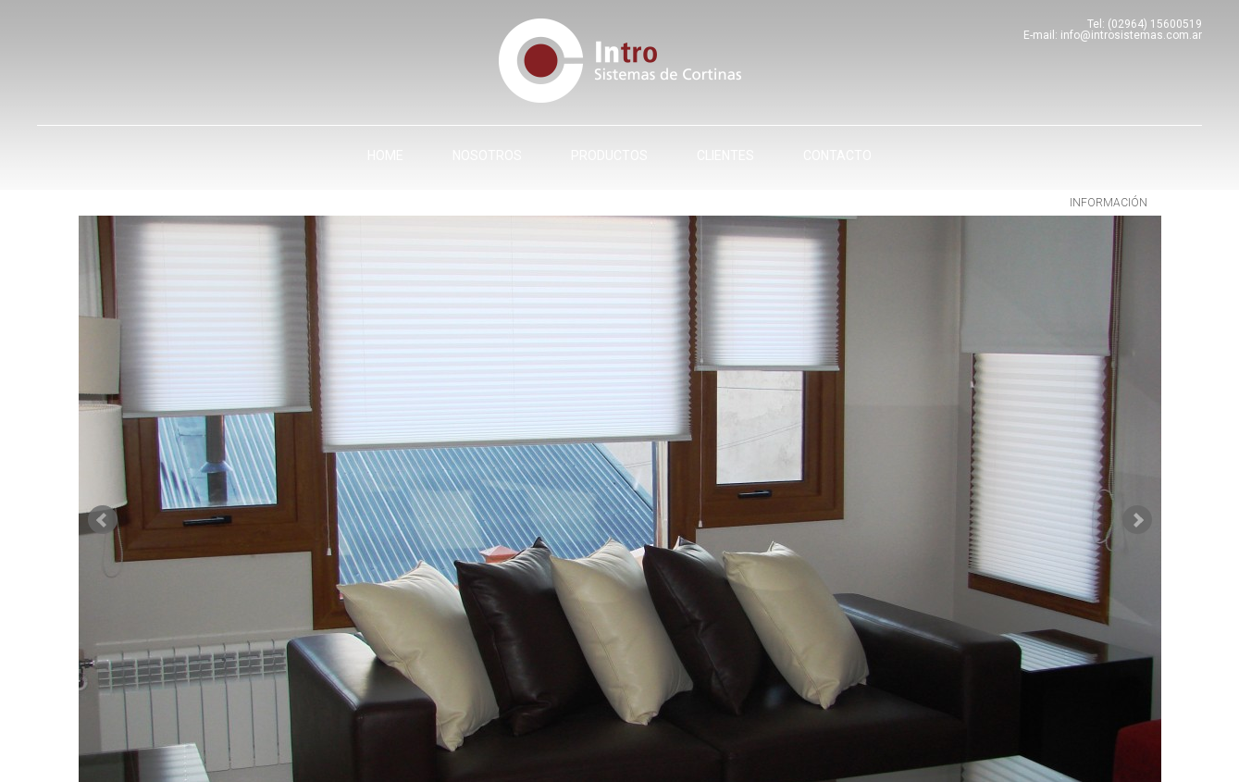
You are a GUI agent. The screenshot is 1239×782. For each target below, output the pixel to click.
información (1108, 202)
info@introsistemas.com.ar (1131, 35)
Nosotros (487, 155)
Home (385, 155)
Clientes (725, 155)
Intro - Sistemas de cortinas (620, 61)
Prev (103, 520)
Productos (609, 155)
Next (1137, 520)
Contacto (837, 155)
